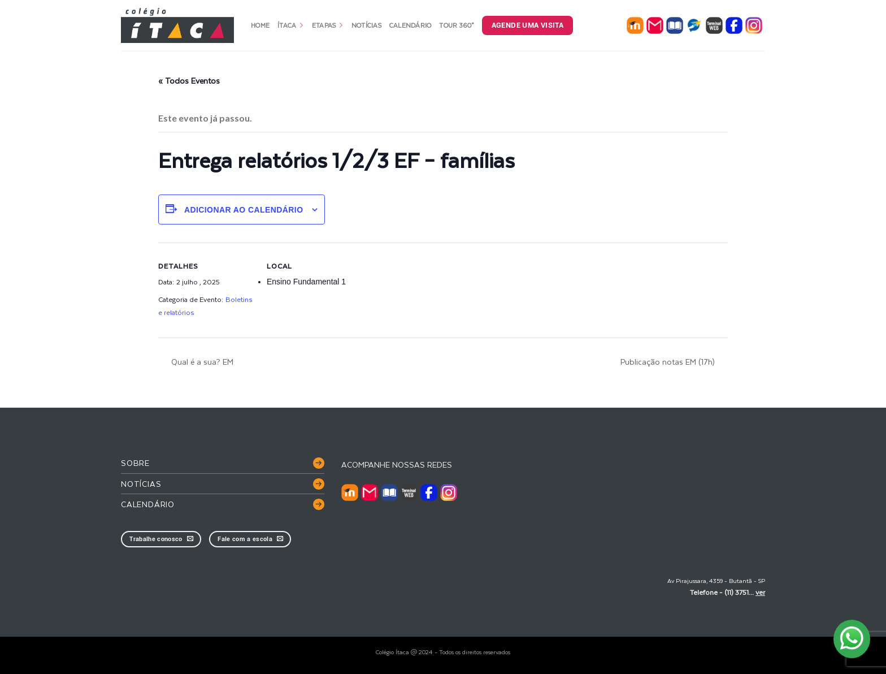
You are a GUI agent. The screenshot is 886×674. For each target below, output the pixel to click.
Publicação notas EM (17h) (668, 361)
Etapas (328, 25)
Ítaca (290, 25)
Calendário (410, 25)
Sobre (135, 462)
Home (260, 25)
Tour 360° (456, 25)
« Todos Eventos (189, 80)
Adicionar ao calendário (243, 209)
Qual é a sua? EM (201, 361)
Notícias (366, 25)
